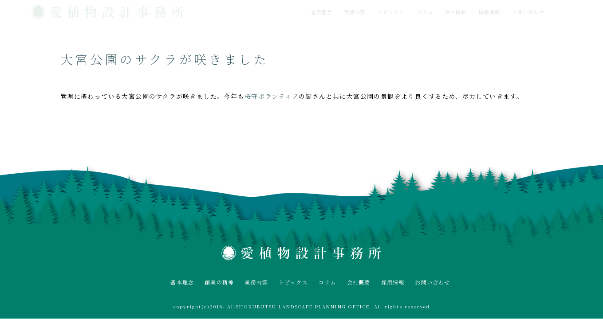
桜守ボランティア (271, 96)
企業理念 (321, 12)
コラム (425, 12)
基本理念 (182, 282)
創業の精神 (219, 282)
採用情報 (489, 12)
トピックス (391, 12)
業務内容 (354, 12)
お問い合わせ (528, 12)
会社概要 (455, 12)
